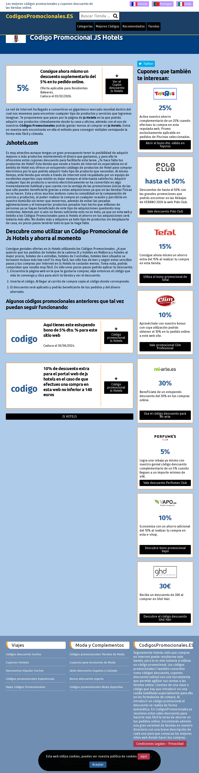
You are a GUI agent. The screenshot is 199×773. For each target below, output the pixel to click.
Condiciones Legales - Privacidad (160, 744)
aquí (144, 756)
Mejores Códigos (107, 26)
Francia (139, 4)
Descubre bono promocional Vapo (165, 549)
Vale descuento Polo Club (165, 211)
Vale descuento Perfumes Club (165, 483)
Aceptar (98, 764)
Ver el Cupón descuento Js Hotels (116, 86)
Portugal (163, 4)
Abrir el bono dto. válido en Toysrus (165, 144)
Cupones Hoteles (17, 662)
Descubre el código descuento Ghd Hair (165, 618)
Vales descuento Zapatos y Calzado (93, 670)
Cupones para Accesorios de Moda (93, 662)
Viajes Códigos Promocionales (25, 687)
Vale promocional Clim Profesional (165, 346)
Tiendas (153, 26)
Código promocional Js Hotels (116, 338)
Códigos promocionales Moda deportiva (96, 687)
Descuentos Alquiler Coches (25, 670)
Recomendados (133, 26)
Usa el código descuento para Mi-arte (165, 415)
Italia (184, 4)
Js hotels (69, 416)
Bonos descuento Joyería (87, 679)
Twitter (146, 64)
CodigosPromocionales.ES (39, 16)
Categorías (85, 26)
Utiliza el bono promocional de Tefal (165, 278)
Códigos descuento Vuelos (23, 654)
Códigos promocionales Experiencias (30, 679)
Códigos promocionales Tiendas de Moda (97, 654)
